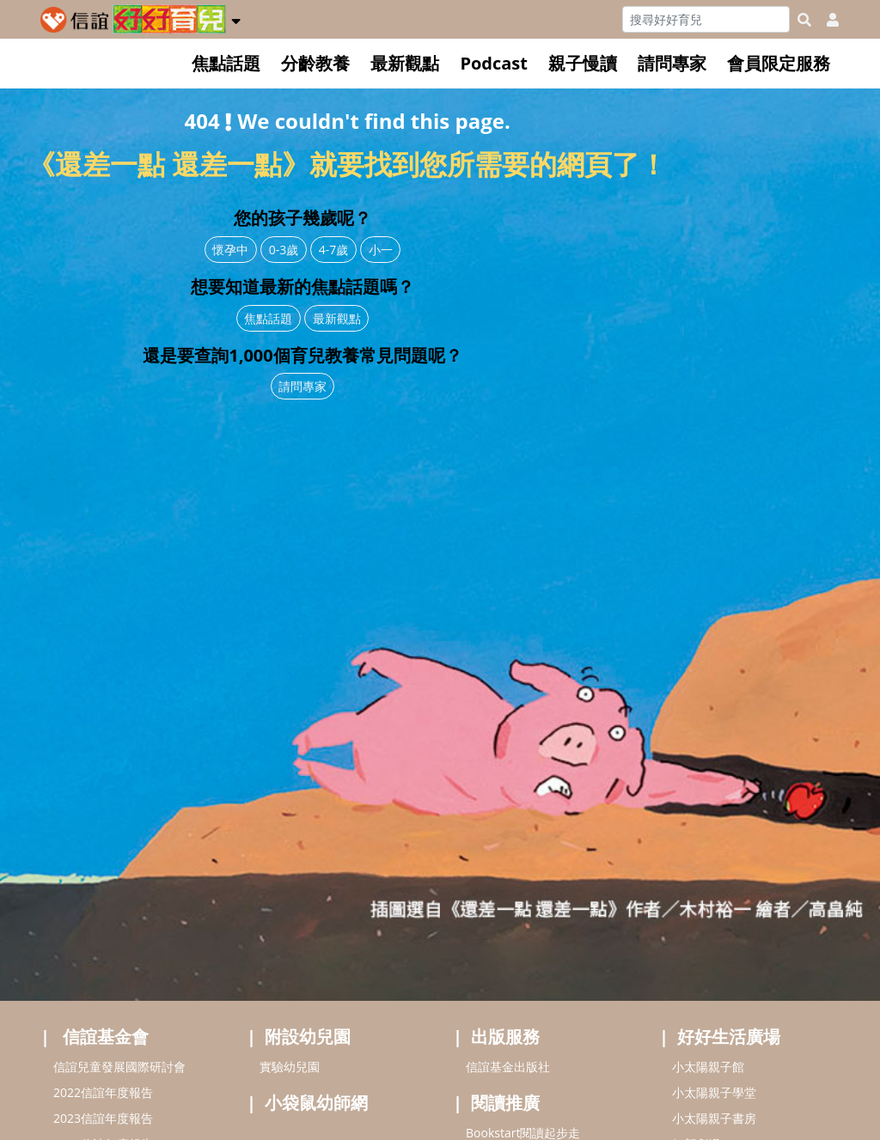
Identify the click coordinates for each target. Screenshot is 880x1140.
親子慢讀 (582, 63)
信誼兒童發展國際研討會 (119, 1066)
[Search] (706, 19)
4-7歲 (334, 249)
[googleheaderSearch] (804, 20)
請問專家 (672, 63)
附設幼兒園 (308, 1036)
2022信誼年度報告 (103, 1092)
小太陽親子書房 (714, 1118)
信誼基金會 (106, 1036)
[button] (236, 18)
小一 (381, 249)
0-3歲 (284, 249)
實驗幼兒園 (290, 1066)
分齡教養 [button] (315, 63)
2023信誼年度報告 (103, 1118)
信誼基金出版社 (508, 1066)
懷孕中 (230, 249)
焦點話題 (226, 63)
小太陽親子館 (708, 1066)
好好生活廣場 (728, 1036)
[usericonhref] (826, 20)
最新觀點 (404, 63)
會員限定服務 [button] (778, 63)
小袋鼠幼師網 (316, 1102)
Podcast (494, 63)
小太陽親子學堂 (714, 1092)
